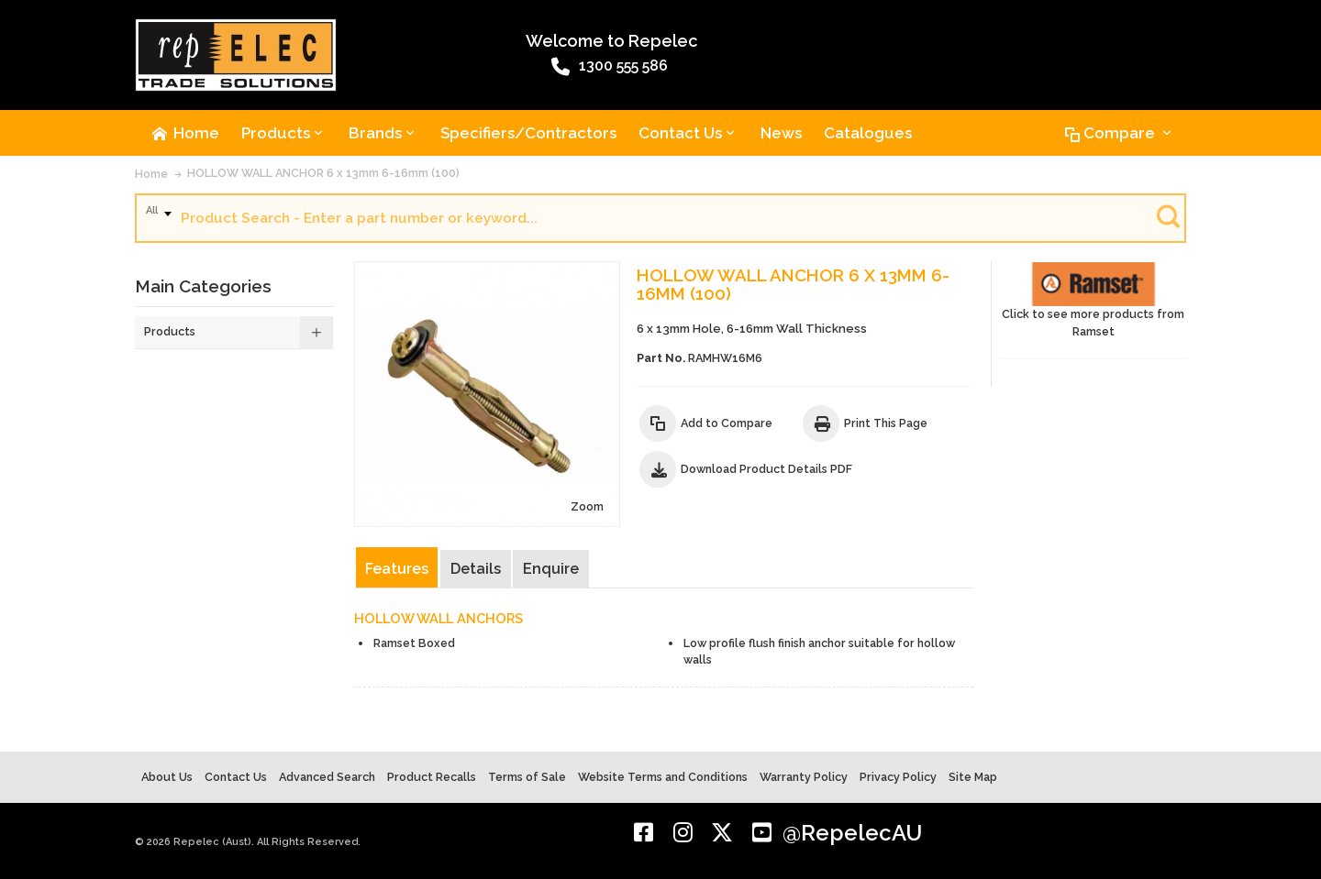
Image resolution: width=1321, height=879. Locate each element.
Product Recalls (431, 777)
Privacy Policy (898, 777)
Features (396, 568)
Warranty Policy (804, 777)
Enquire (551, 568)
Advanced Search (327, 777)
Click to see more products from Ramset (1093, 300)
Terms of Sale (527, 777)
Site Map (973, 777)
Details (475, 568)
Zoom (587, 506)
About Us (167, 777)
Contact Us (236, 777)
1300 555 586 (609, 67)
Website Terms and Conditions (663, 777)
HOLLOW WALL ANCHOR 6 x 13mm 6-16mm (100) (323, 173)
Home (151, 174)
